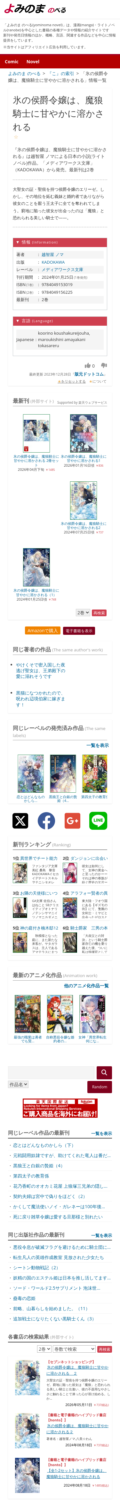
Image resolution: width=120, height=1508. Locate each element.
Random (99, 875)
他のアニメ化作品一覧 (86, 774)
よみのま (32, 1501)
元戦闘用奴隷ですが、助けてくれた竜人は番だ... (62, 944)
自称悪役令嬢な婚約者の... (60, 827)
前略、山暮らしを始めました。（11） (51, 1097)
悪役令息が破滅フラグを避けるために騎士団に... (62, 1036)
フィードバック (68, 1478)
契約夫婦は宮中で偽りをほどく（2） (50, 985)
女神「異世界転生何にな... (92, 827)
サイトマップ (45, 1464)
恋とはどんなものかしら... (28, 587)
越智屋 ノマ (52, 254)
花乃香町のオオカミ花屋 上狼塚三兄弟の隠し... (60, 975)
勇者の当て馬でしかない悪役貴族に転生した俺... (54, 1341)
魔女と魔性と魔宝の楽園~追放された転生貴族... (53, 1311)
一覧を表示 (97, 534)
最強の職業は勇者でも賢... (28, 827)
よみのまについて (100, 1471)
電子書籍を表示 (79, 419)
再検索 (104, 1138)
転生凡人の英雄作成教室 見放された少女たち (58, 1046)
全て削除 (86, 1432)
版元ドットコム (89, 374)
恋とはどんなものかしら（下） (44, 934)
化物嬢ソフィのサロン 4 (31, 1371)
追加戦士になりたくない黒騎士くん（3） (54, 1107)
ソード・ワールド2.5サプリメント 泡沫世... (56, 1077)
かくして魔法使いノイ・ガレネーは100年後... (59, 995)
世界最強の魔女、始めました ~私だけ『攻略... (51, 1416)
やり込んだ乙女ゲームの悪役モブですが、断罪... (54, 1386)
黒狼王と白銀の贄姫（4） (39, 954)
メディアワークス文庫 (62, 269)
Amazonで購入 (43, 419)
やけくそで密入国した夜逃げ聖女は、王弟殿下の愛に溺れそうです (40, 459)
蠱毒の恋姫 (24, 1087)
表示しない (103, 1432)
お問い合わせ (104, 1478)
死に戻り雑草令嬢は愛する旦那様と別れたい (58, 1005)
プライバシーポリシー (87, 1464)
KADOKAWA (53, 262)
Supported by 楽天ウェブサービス (62, 1495)
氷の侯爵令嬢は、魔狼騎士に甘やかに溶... (55, 1444)
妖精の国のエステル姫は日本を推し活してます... (62, 1066)
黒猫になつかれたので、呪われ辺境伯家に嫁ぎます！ (40, 487)
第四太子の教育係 (31, 964)
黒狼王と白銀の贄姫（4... (92, 587)
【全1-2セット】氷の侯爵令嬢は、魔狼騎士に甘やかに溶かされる (76, 1262)
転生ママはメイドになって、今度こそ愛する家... (54, 1401)
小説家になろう (30, 1300)
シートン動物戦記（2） (36, 1056)
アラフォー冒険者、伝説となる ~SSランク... (49, 1356)
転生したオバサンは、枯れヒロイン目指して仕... (54, 1326)
